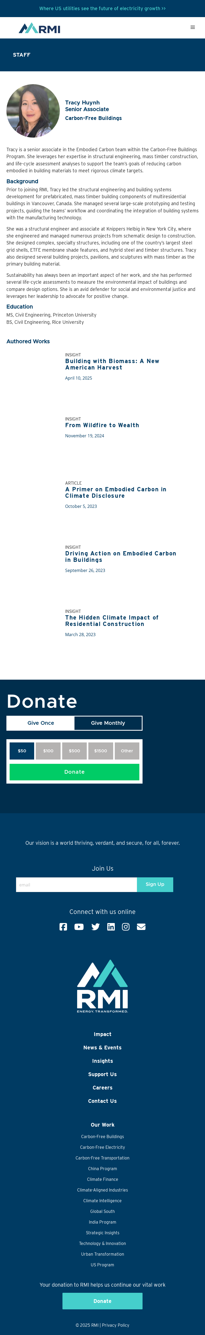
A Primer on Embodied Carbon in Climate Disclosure (116, 492)
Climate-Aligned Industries (102, 1190)
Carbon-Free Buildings (102, 1136)
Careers (103, 1087)
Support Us (102, 1074)
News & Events (102, 1047)
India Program (102, 1222)
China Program (102, 1168)
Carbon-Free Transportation (102, 1158)
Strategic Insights (102, 1232)
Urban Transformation (102, 1254)
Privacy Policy (115, 1325)
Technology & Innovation (102, 1243)
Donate (74, 772)
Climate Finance (102, 1179)
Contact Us (102, 1101)
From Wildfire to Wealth (102, 425)
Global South (102, 1211)
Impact (103, 1034)
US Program (102, 1264)
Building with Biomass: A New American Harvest (112, 364)
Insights (102, 1061)
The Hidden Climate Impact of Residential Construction (112, 620)
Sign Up (155, 884)
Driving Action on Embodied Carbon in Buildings (121, 556)
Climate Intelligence (102, 1200)
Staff (21, 54)
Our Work (103, 1125)
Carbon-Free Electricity (102, 1147)
